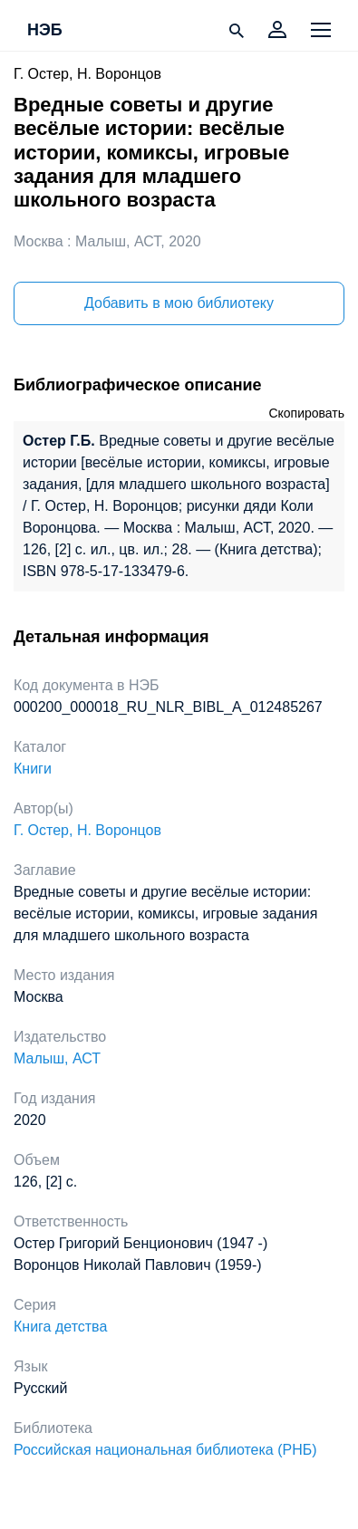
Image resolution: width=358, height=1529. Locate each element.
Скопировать (306, 413)
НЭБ (45, 31)
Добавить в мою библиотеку (179, 303)
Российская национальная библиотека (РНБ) (165, 1449)
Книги (33, 768)
